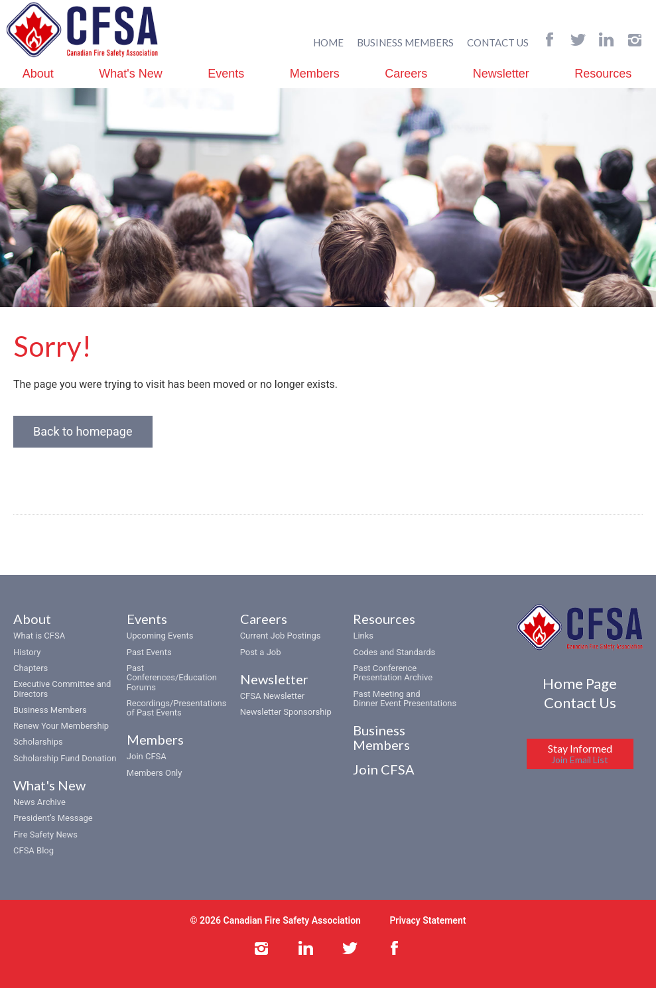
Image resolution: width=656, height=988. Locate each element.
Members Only (154, 773)
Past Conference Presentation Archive (392, 672)
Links (363, 636)
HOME (328, 42)
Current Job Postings (280, 636)
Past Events (149, 652)
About (38, 73)
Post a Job (260, 652)
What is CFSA (39, 636)
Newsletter (501, 73)
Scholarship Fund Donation (64, 758)
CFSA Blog (33, 850)
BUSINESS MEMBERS (405, 42)
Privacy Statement (427, 920)
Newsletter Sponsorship (286, 712)
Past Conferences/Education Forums (172, 677)
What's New (130, 73)
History (26, 652)
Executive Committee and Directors (62, 688)
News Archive (39, 802)
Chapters (30, 668)
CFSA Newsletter (272, 696)
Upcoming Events (160, 636)
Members (315, 73)
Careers (406, 73)
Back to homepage (83, 431)
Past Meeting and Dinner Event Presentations (404, 698)
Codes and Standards (394, 652)
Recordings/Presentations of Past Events (177, 707)
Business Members (50, 710)
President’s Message (53, 818)
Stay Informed (580, 753)
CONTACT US (498, 42)
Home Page (580, 683)
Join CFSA (146, 756)
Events (226, 73)
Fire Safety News (45, 834)
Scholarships (38, 742)
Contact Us (580, 702)
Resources (602, 73)
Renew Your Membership (61, 726)
